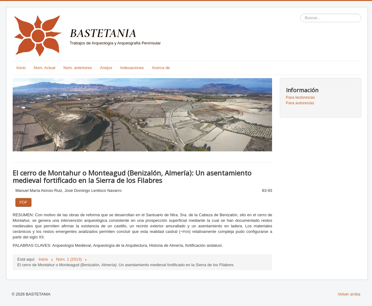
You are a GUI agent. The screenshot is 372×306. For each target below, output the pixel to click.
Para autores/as (300, 103)
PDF (23, 202)
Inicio (21, 67)
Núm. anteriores (77, 67)
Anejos (106, 67)
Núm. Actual (44, 67)
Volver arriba (349, 294)
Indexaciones (132, 67)
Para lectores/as (300, 97)
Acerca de (161, 67)
